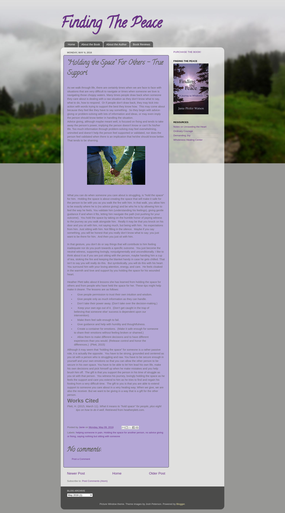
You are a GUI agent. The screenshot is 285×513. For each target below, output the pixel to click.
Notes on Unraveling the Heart (189, 126)
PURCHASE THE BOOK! (187, 52)
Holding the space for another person (124, 432)
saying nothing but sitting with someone (98, 436)
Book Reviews (141, 44)
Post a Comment (81, 459)
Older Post (157, 473)
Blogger (180, 504)
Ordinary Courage (183, 131)
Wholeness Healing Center (188, 139)
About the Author (116, 44)
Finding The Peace (111, 24)
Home (71, 44)
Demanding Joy (181, 135)
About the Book (90, 44)
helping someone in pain (89, 432)
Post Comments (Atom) (95, 481)
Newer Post (76, 473)
